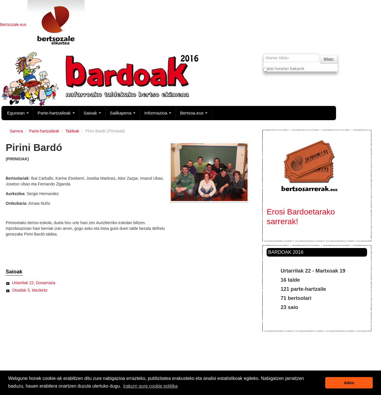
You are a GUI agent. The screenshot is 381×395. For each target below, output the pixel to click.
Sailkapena (122, 112)
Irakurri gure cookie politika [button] (150, 386)
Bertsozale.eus (14, 24)
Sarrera (16, 131)
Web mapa (190, 348)
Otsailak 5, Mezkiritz (30, 290)
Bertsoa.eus (193, 112)
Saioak (92, 112)
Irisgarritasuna (189, 354)
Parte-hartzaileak (56, 112)
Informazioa (157, 112)
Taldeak (72, 131)
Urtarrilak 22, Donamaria (33, 283)
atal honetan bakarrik (283, 68)
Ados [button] (349, 382)
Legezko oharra (189, 365)
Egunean (18, 112)
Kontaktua (189, 360)
